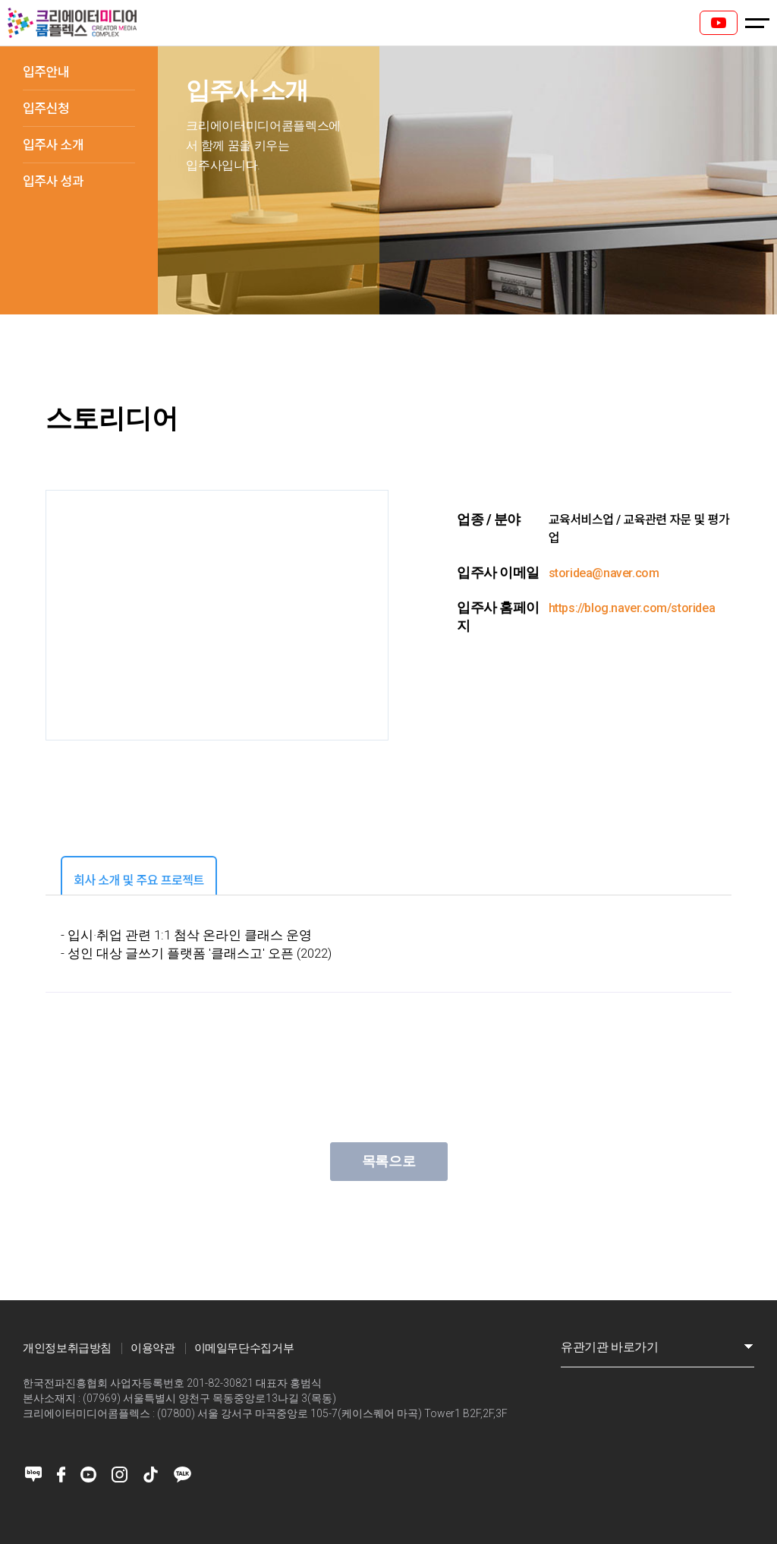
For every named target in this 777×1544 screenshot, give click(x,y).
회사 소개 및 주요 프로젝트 (139, 880)
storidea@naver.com (604, 573)
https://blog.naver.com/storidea (632, 608)
